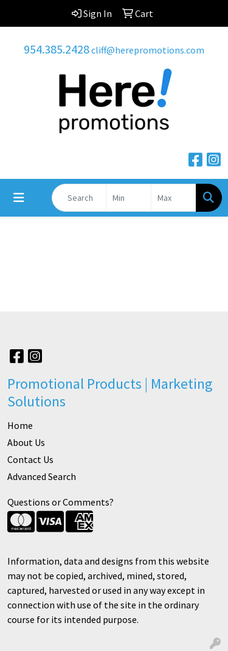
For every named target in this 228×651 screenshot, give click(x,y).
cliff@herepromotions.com (147, 50)
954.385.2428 (56, 49)
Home (20, 425)
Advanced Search (41, 476)
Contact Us (30, 459)
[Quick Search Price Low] (128, 198)
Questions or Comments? (60, 502)
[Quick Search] (79, 198)
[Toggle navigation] (19, 197)
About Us (26, 442)
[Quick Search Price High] (173, 198)
